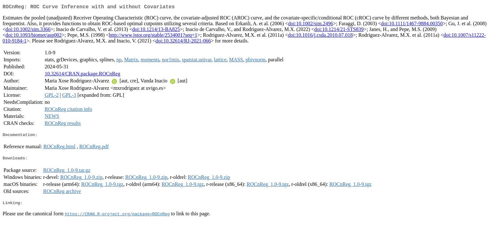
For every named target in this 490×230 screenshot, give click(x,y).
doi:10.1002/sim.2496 (310, 24)
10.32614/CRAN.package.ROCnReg (82, 75)
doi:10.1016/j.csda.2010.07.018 (320, 36)
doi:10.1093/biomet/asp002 (33, 36)
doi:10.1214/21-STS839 (338, 30)
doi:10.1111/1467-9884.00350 (412, 24)
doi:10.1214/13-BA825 (156, 30)
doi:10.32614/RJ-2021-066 (183, 42)
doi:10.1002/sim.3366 (27, 30)
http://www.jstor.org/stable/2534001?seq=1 (153, 36)
